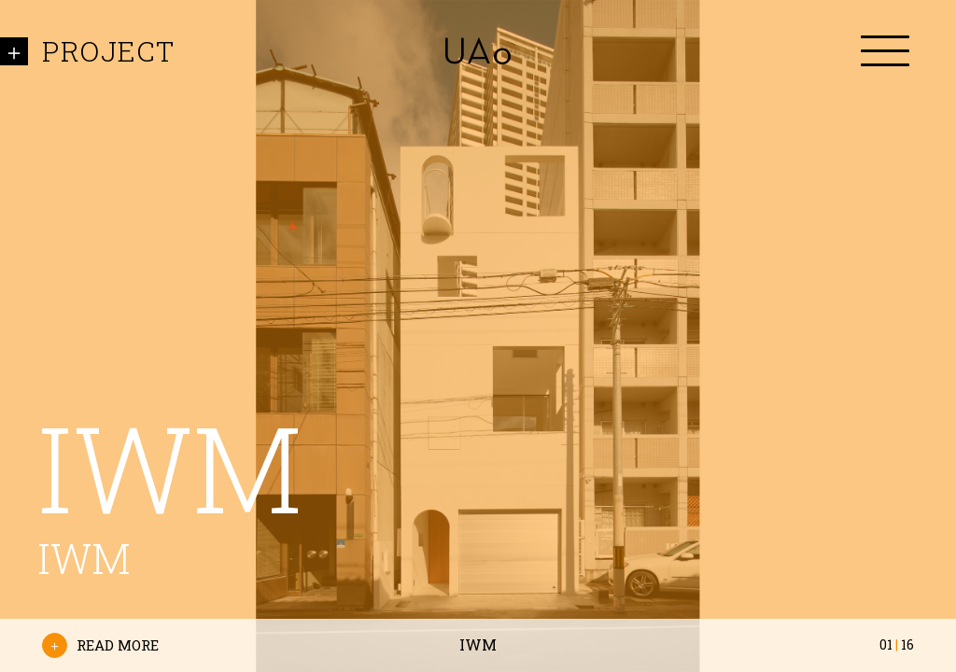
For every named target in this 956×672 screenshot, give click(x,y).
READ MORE (100, 645)
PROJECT (108, 51)
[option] (478, 336)
